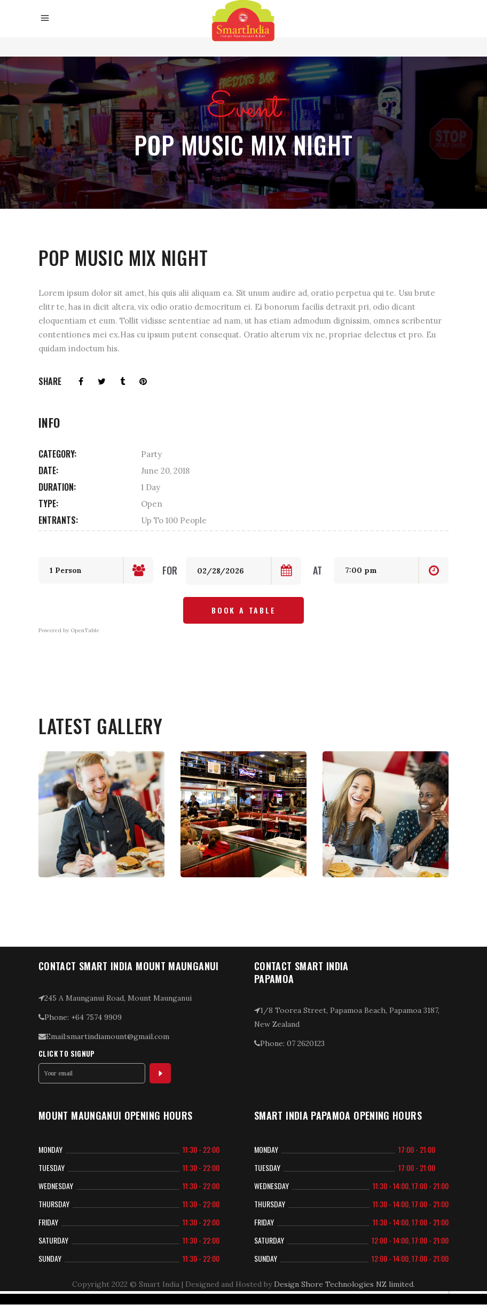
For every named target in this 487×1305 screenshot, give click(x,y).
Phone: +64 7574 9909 (80, 1017)
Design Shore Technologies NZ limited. (344, 1284)
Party (151, 454)
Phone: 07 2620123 (289, 1043)
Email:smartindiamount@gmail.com (103, 1036)
